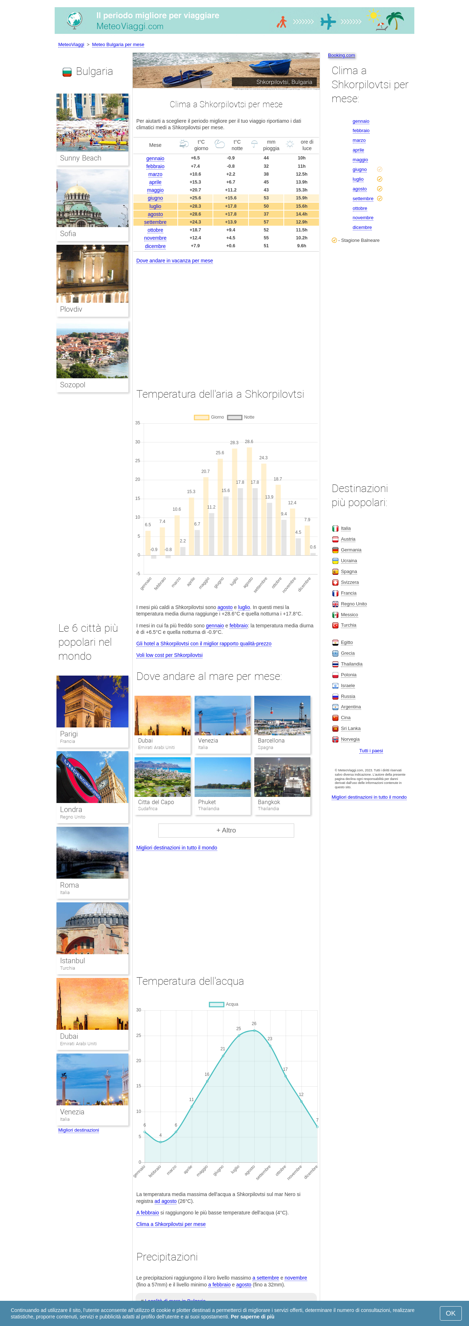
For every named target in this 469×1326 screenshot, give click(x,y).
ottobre (155, 230)
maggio (155, 190)
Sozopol (72, 384)
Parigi (69, 734)
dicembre (155, 246)
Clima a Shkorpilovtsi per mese (171, 1224)
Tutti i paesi (371, 750)
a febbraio (219, 1284)
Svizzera (350, 582)
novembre (155, 238)
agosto (155, 214)
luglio (155, 206)
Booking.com (341, 55)
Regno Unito (72, 817)
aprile (155, 182)
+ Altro (226, 830)
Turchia (67, 968)
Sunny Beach (80, 158)
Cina (346, 717)
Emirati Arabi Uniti (78, 1043)
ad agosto (166, 1201)
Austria (348, 539)
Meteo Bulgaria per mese (118, 44)
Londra (71, 809)
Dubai (145, 740)
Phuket (207, 802)
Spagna (349, 571)
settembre (155, 222)
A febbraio (147, 1213)
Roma (69, 885)
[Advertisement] (226, 319)
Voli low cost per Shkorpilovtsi (169, 655)
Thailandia (352, 664)
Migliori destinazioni (78, 1130)
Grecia (348, 653)
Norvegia (350, 739)
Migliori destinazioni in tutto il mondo (176, 848)
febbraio (155, 166)
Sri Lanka (351, 728)
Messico (349, 614)
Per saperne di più (252, 1317)
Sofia (68, 233)
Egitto (347, 642)
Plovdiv (71, 309)
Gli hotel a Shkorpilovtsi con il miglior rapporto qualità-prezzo (204, 643)
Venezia (208, 740)
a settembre (265, 1278)
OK (451, 1313)
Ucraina (349, 560)
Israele (348, 685)
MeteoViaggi (71, 44)
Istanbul (72, 960)
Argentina (351, 706)
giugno (155, 198)
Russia (348, 696)
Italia (65, 892)
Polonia (348, 674)
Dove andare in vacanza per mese (174, 260)
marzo (156, 174)
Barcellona (271, 740)
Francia (67, 741)
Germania (351, 549)
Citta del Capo (156, 802)
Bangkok (269, 802)
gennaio (155, 158)
